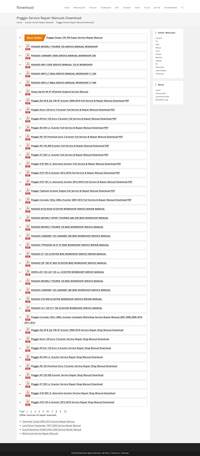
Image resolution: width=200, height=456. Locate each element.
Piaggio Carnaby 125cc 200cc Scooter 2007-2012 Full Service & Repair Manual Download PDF (81, 199)
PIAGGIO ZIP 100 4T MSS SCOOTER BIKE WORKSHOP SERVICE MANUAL (69, 263)
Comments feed (162, 96)
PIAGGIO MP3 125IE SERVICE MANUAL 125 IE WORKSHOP (61, 64)
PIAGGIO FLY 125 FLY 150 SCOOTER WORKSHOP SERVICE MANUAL (66, 308)
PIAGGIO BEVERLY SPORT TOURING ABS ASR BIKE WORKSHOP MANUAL (69, 217)
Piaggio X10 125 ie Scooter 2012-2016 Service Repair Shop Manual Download (72, 402)
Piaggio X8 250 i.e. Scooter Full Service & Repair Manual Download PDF (69, 127)
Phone (158, 47)
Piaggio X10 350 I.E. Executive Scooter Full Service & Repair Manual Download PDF (76, 163)
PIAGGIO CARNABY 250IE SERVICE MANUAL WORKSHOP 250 (63, 55)
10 (65, 411)
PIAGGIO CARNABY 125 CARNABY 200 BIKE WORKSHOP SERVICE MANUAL (71, 236)
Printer (158, 54)
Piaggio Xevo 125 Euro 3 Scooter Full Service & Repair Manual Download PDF (73, 109)
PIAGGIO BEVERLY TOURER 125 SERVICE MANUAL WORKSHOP (64, 46)
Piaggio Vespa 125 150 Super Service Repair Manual (63, 37)
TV (157, 41)
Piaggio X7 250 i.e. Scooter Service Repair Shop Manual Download (67, 384)
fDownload (25, 7)
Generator (160, 67)
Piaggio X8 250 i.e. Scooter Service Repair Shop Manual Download (67, 357)
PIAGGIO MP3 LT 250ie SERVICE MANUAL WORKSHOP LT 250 (63, 73)
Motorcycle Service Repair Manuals (40, 433)
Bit (103, 453)
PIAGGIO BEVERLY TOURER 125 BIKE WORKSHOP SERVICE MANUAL (67, 226)
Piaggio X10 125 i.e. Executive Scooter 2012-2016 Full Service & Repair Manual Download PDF (81, 181)
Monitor (159, 57)
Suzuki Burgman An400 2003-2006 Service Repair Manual (51, 429)
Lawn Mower (161, 70)
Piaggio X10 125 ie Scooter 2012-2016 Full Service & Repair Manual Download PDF (75, 172)
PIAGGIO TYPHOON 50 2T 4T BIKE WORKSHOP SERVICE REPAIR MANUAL (70, 245)
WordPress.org (162, 99)
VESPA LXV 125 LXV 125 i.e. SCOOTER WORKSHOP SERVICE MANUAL (67, 272)
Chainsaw (160, 73)
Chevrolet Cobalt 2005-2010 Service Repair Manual (48, 421)
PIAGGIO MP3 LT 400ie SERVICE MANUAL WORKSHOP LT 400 (63, 82)
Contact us (115, 453)
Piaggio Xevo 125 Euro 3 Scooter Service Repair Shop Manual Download (70, 339)
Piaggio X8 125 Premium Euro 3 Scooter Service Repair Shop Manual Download (74, 366)
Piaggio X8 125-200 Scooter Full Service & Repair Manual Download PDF (70, 145)
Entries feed (161, 93)
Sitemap (125, 453)
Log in (158, 90)
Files (107, 453)
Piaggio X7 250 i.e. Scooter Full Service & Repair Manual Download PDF (69, 154)
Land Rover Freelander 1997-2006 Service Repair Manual (51, 425)
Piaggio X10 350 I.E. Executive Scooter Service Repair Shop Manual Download (73, 393)
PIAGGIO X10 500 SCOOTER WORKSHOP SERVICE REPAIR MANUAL (66, 299)
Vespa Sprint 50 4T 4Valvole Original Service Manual (59, 91)
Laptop (158, 60)
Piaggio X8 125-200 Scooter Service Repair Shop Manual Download (67, 375)
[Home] (19, 22)
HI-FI (157, 51)
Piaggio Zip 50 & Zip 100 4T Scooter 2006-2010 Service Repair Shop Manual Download (77, 330)
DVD (157, 44)
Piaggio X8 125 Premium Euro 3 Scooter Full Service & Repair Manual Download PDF (77, 136)
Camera (159, 38)
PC (157, 64)
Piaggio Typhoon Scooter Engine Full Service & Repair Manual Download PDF (73, 190)
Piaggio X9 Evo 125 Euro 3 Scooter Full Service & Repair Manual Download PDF (74, 118)
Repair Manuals (94, 453)
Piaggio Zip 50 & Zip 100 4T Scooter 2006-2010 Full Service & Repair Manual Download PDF (80, 100)
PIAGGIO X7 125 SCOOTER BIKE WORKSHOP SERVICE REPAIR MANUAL (68, 254)
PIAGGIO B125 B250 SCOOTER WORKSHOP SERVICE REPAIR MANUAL (68, 208)
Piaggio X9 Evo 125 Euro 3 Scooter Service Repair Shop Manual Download (71, 348)
